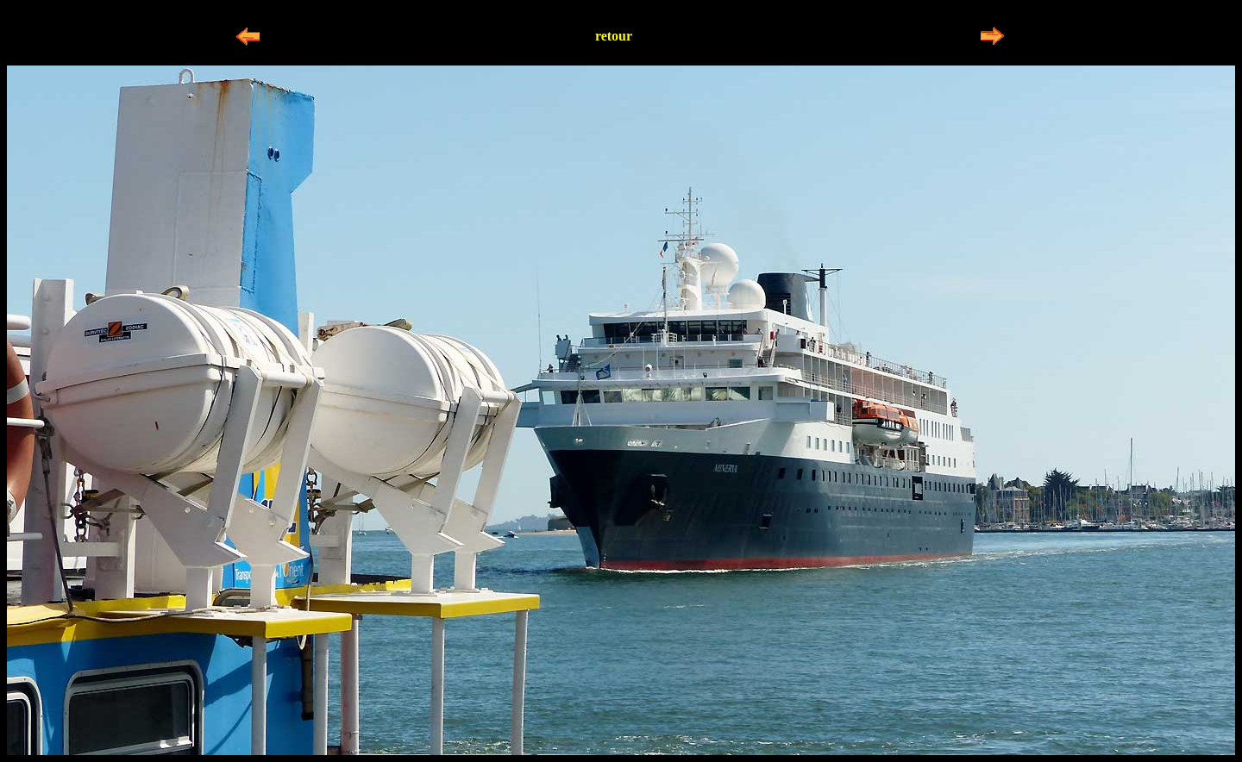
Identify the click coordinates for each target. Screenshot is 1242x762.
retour (613, 35)
